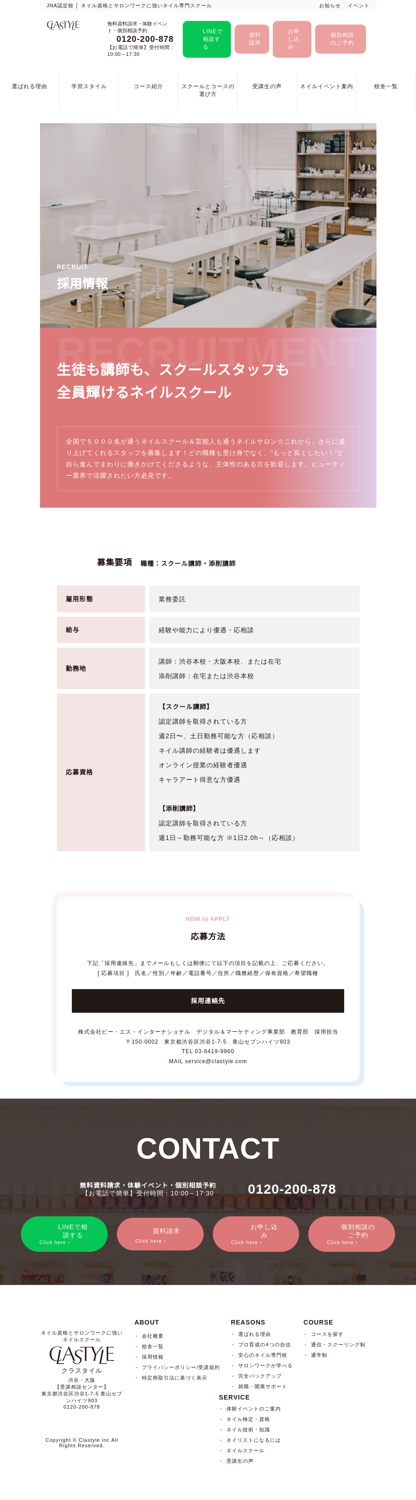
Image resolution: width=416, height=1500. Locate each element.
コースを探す (327, 1334)
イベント (359, 5)
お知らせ (330, 5)
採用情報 (153, 1357)
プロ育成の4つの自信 (264, 1345)
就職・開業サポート (262, 1387)
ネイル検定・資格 (248, 1420)
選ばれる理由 (29, 86)
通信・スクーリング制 (338, 1345)
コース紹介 (148, 86)
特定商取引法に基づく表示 (174, 1378)
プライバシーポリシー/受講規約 (181, 1368)
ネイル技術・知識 (248, 1430)
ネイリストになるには (253, 1441)
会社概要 (153, 1337)
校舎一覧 (386, 86)
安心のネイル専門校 (262, 1355)
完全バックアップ (260, 1376)
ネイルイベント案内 (326, 86)
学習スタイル (89, 86)
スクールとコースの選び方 (208, 90)
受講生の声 (267, 86)
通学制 (319, 1355)
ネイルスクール (245, 1451)
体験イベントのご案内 (253, 1409)
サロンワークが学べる (265, 1366)
